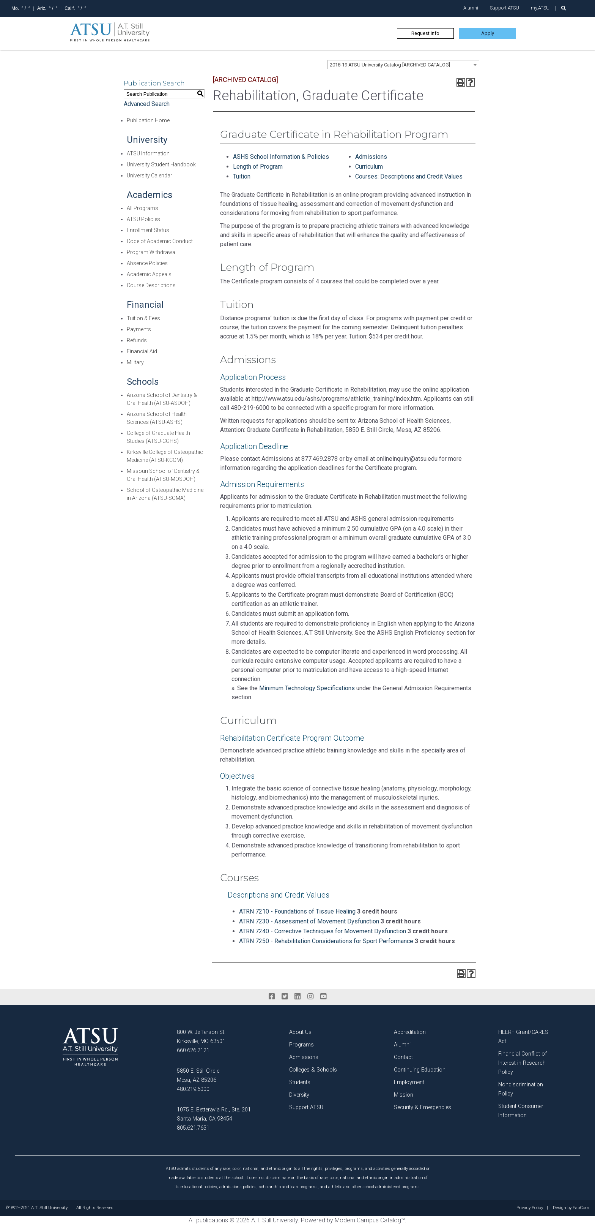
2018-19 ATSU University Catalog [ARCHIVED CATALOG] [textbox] (390, 65)
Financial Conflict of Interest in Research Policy (522, 1063)
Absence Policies (147, 263)
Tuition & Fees (143, 318)
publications (212, 1220)
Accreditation (410, 1032)
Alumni (470, 8)
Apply (487, 33)
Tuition (242, 176)
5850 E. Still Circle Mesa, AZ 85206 (198, 1075)
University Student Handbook (161, 164)
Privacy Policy (529, 1208)
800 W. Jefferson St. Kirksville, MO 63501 (201, 1037)
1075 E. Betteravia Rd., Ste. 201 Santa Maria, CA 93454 (214, 1114)
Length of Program (258, 166)
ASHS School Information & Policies (281, 156)
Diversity (299, 1095)
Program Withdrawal (151, 252)
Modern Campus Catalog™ (370, 1220)
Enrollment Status (148, 230)
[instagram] (310, 996)
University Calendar (149, 175)
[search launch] (563, 8)
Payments (139, 329)
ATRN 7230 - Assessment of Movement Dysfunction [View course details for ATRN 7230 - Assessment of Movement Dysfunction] (309, 921)
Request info (425, 33)
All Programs (142, 208)
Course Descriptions (151, 285)
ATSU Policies (143, 219)
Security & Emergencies (422, 1107)
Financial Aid (142, 351)
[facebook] (271, 996)
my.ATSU (540, 8)
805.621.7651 (193, 1128)
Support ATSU (504, 8)
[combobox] (403, 64)
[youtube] (323, 996)
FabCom (581, 1208)
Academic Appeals (149, 274)
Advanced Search (147, 103)
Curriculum (369, 166)
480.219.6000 (193, 1089)
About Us (300, 1032)
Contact (403, 1057)
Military (135, 362)
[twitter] (284, 996)
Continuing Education (419, 1070)
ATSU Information (148, 153)
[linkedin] (297, 996)
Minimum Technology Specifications (307, 688)
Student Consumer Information (520, 1111)
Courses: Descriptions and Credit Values (409, 176)
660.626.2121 (193, 1050)
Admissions (371, 156)
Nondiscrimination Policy (520, 1089)
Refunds (137, 340)
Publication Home (148, 120)
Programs (301, 1045)
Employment (409, 1082)
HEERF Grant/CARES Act (523, 1037)
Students (299, 1082)
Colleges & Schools (313, 1070)
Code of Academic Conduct (160, 241)
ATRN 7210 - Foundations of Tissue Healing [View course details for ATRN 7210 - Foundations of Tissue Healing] (297, 911)
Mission (403, 1095)
